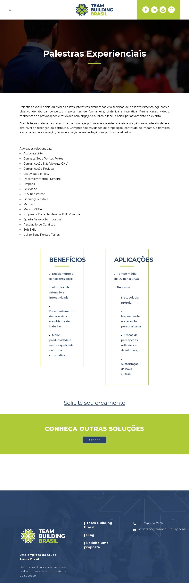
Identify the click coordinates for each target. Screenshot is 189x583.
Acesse (94, 440)
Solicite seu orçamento (94, 402)
